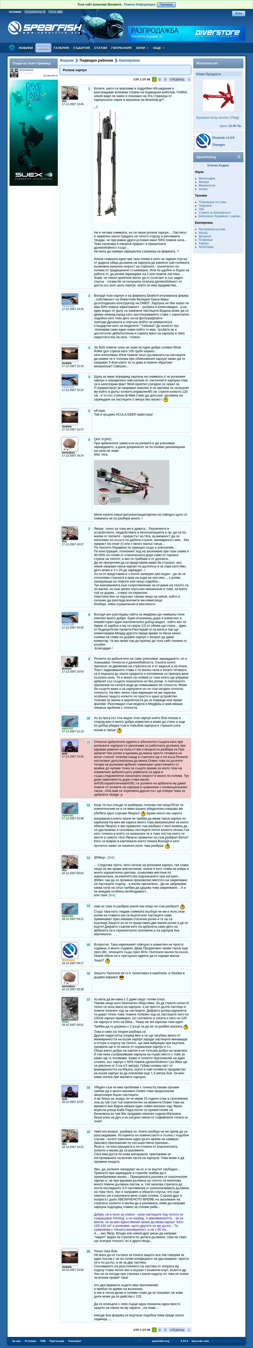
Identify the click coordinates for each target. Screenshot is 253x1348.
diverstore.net (207, 63)
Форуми (67, 60)
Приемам (166, 4)
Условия (30, 1340)
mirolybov (68, 452)
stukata (67, 363)
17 (88, 999)
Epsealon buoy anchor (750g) (217, 117)
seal (64, 753)
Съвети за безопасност (215, 212)
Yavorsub (68, 305)
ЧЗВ (43, 1340)
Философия (207, 178)
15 (88, 944)
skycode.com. (200, 1340)
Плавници (206, 240)
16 (88, 973)
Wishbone (68, 960)
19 (88, 1131)
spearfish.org (160, 1340)
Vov (64, 101)
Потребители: (35, 11)
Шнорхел (205, 236)
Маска (203, 233)
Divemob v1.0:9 (223, 138)
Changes (218, 145)
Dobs (65, 1021)
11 (88, 742)
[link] (111, 857)
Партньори (56, 1340)
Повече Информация (139, 4)
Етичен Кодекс (218, 165)
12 (88, 805)
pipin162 (67, 728)
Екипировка (129, 60)
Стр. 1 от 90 (141, 79)
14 (88, 905)
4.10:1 (184, 1340)
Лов (201, 209)
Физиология (207, 185)
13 (88, 857)
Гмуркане (205, 205)
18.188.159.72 (50, 75)
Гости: (55, 11)
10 (88, 718)
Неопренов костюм (212, 229)
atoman (67, 668)
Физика (204, 182)
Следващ (177, 79)
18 (88, 1087)
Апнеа (203, 189)
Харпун (204, 243)
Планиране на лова (212, 202)
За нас (16, 1340)
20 (88, 1251)
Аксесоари (206, 247)
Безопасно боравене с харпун (219, 216)
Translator (74, 1340)
